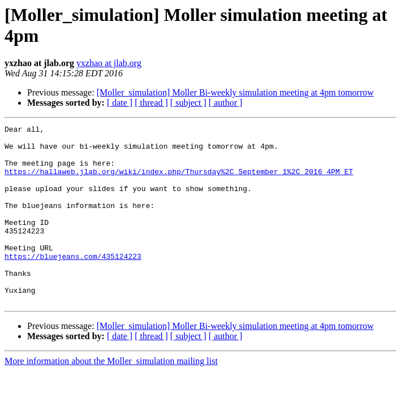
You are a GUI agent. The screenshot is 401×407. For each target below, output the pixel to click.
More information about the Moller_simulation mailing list (111, 396)
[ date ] (119, 102)
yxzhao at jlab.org (108, 63)
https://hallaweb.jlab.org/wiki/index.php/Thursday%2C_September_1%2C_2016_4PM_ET (179, 181)
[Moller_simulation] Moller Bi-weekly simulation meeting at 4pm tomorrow (235, 92)
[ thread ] (151, 102)
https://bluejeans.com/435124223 (73, 283)
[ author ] (226, 102)
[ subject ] (188, 102)
